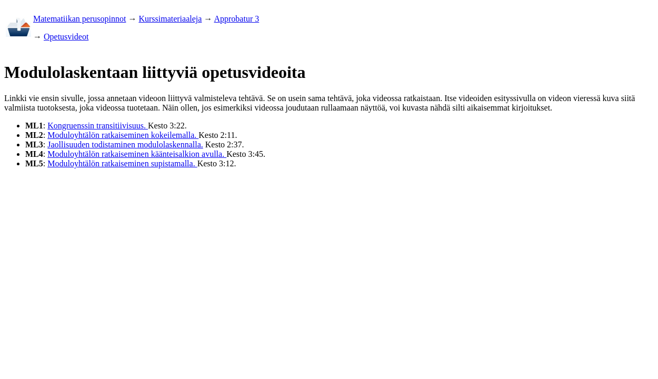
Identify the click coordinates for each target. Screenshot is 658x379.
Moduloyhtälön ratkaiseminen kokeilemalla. (122, 135)
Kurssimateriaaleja (170, 18)
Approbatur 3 (236, 18)
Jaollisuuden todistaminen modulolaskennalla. (125, 144)
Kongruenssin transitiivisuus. (97, 125)
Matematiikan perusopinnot (79, 18)
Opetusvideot (66, 36)
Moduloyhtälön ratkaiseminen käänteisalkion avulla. (136, 153)
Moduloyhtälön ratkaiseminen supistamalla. (122, 163)
